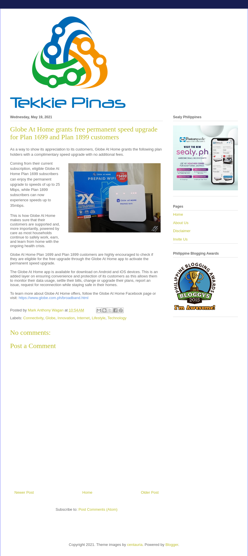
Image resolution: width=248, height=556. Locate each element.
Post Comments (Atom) (97, 509)
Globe (51, 318)
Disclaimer (182, 231)
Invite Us (180, 239)
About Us (180, 223)
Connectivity (33, 318)
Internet (83, 318)
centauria (134, 544)
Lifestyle (99, 318)
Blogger (172, 544)
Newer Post (24, 492)
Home (87, 492)
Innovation (66, 318)
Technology (117, 318)
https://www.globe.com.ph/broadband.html (54, 298)
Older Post (150, 492)
